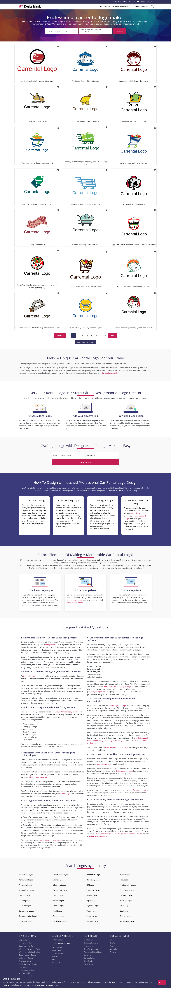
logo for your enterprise (138, 789)
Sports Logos (125, 915)
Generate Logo (85, 461)
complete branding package (116, 747)
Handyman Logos (93, 874)
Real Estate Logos (127, 889)
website (139, 737)
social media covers (75, 602)
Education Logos (59, 884)
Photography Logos (128, 884)
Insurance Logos (92, 889)
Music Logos (125, 874)
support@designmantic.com (99, 691)
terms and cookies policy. (47, 985)
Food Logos (57, 910)
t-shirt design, (135, 512)
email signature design (114, 740)
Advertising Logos (26, 874)
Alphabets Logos (25, 884)
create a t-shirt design (98, 836)
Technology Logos (127, 920)
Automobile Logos (26, 889)
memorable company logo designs (117, 686)
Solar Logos (124, 905)
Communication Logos (28, 915)
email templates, (75, 599)
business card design (73, 827)
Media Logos (91, 915)
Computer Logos (25, 920)
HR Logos (90, 884)
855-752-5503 (130, 2)
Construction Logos (60, 874)
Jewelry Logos (92, 895)
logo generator (51, 644)
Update (120, 31)
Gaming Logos (58, 915)
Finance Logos (58, 900)
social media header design (112, 833)
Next (112, 335)
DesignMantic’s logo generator (67, 711)
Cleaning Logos (25, 905)
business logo (64, 793)
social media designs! (108, 372)
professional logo (104, 763)
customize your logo (31, 675)
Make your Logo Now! (85, 341)
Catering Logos (25, 900)
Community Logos (26, 910)
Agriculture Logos (26, 879)
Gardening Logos (59, 920)
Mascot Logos (91, 910)
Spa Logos (124, 910)
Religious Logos (126, 895)
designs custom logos (124, 770)
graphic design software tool (49, 839)
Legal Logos (91, 900)
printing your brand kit (38, 776)
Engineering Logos (60, 889)
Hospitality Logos (93, 879)
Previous (60, 335)
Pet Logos (124, 879)
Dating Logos (58, 879)
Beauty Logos (24, 895)
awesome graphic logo (117, 705)
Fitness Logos (58, 905)
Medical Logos (92, 920)
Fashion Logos (58, 895)
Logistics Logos (92, 905)
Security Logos (126, 900)
